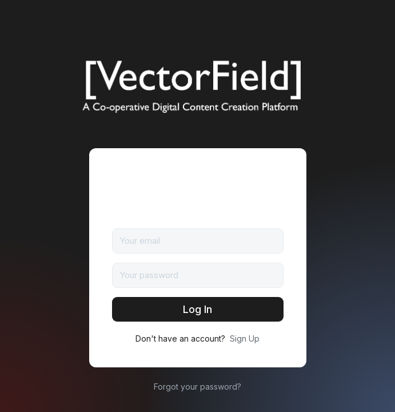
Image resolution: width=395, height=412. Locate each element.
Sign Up (245, 338)
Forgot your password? (197, 386)
